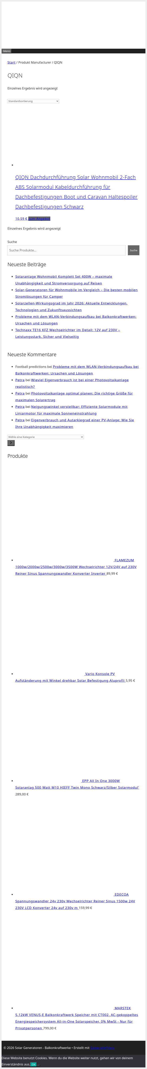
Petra (20, 380)
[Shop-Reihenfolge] (33, 101)
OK (33, 1064)
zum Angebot (39, 219)
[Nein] (38, 1065)
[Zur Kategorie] (11, 443)
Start (11, 62)
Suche (12, 241)
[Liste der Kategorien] (45, 437)
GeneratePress (102, 1048)
